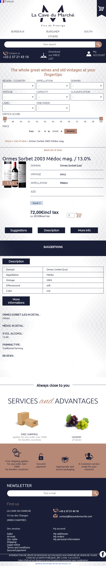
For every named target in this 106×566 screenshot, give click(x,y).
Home (8, 141)
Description (51, 230)
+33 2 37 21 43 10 (69, 511)
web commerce (63, 563)
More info (84, 230)
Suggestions (18, 230)
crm (70, 563)
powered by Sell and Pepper (43, 563)
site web (55, 563)
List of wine (20, 141)
